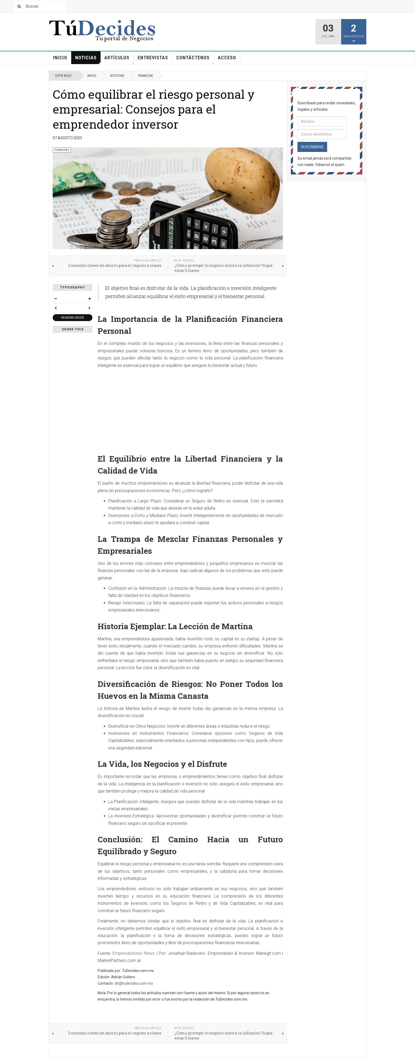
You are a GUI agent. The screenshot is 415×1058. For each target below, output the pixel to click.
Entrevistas (153, 57)
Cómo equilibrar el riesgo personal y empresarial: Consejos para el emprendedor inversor (154, 109)
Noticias (88, 59)
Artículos (119, 59)
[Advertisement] (190, 409)
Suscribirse (312, 147)
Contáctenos (195, 59)
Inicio (60, 57)
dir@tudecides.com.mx (134, 983)
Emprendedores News (133, 953)
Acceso (227, 57)
